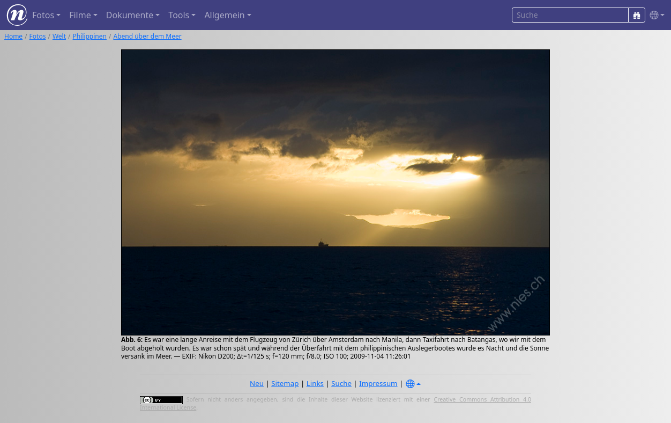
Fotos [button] (43, 15)
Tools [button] (178, 15)
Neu (257, 383)
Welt (59, 36)
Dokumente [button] (129, 15)
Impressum (378, 383)
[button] (655, 15)
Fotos (37, 36)
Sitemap (285, 383)
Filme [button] (80, 15)
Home (13, 36)
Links (315, 383)
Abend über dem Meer (147, 36)
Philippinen (90, 36)
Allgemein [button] (224, 15)
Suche (341, 383)
